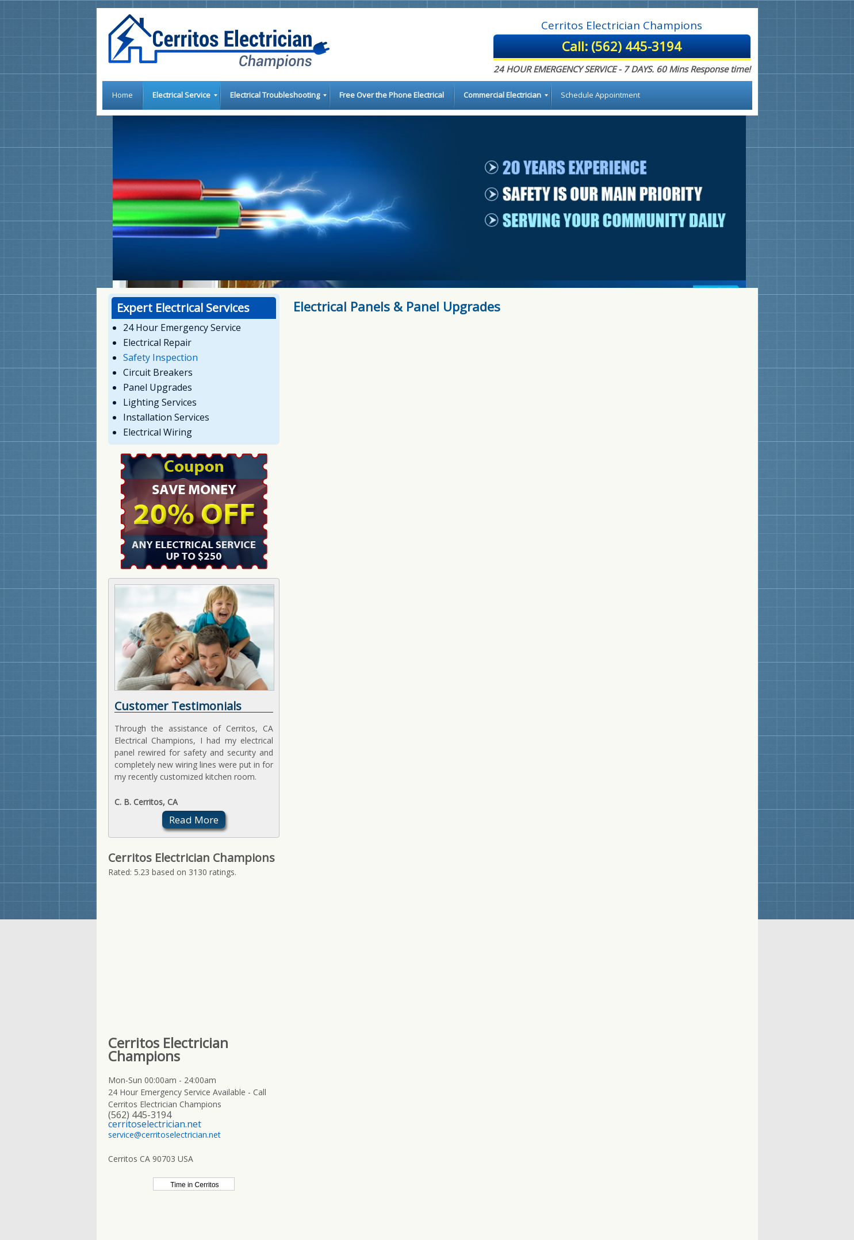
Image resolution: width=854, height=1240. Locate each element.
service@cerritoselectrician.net (164, 1134)
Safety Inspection (160, 357)
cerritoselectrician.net (154, 1124)
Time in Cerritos (193, 1185)
